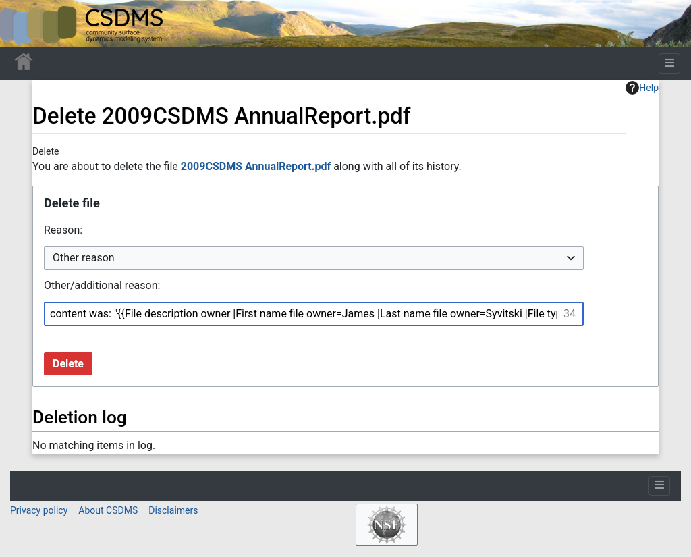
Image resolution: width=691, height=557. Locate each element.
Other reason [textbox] (84, 257)
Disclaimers (173, 510)
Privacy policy (38, 510)
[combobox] (314, 258)
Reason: (63, 229)
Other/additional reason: (102, 285)
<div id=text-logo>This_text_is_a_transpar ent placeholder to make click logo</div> (21, 23)
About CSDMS (108, 510)
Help (642, 88)
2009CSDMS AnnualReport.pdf (256, 166)
